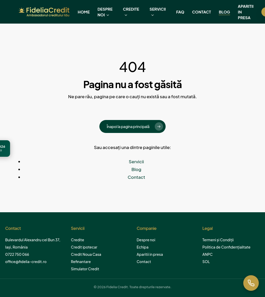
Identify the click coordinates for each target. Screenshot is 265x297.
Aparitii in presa (150, 254)
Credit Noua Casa (86, 254)
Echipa (143, 247)
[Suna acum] (251, 283)
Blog (136, 169)
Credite (77, 239)
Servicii (136, 161)
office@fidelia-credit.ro (26, 261)
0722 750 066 (17, 254)
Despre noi (146, 239)
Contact (136, 177)
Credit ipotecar (84, 247)
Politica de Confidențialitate (226, 247)
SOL (206, 261)
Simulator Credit (85, 268)
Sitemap (217, 261)
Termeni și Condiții (218, 239)
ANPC (207, 254)
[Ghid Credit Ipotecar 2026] (25, 148)
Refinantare (81, 261)
